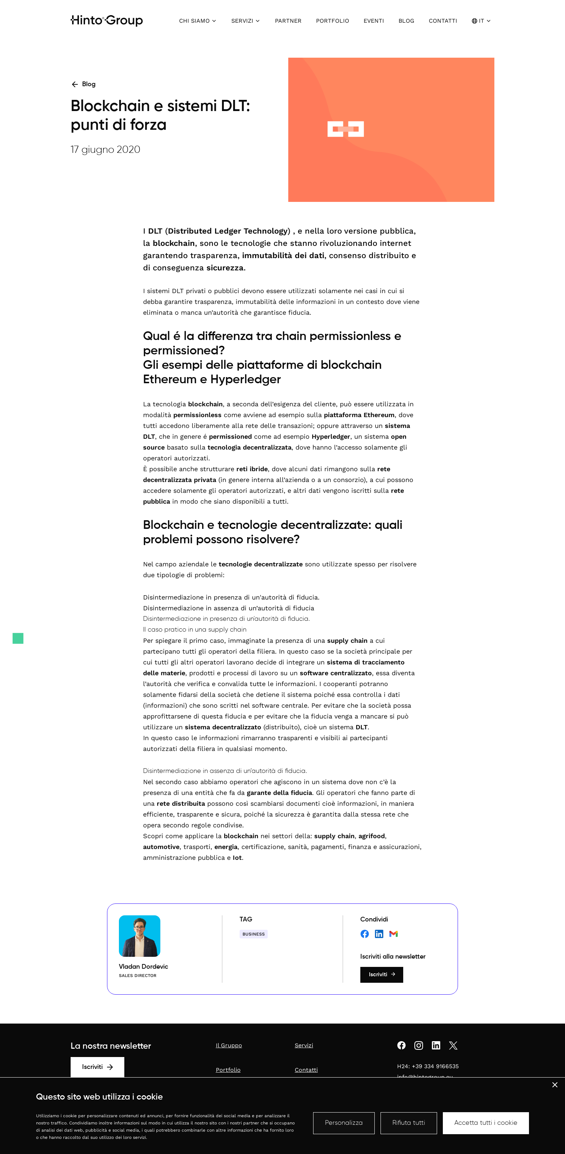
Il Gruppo (229, 1045)
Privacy (136, 1132)
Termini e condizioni (236, 1132)
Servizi (304, 1045)
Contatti (306, 1069)
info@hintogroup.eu (425, 1077)
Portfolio (228, 1069)
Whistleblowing (195, 1132)
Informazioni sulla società (98, 1132)
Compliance (161, 1132)
